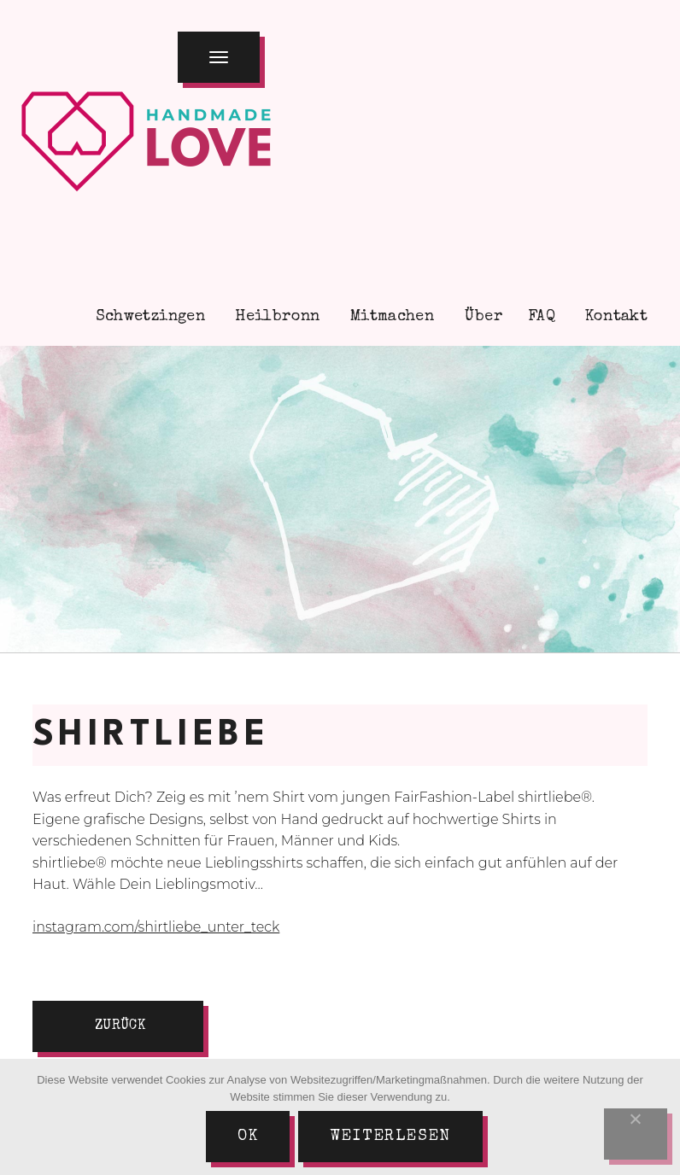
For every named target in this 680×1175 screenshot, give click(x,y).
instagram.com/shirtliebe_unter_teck (155, 927)
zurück (120, 1026)
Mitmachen (390, 316)
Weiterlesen (390, 1136)
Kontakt (614, 316)
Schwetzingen (148, 316)
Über (481, 316)
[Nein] (635, 1134)
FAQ (541, 316)
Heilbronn (275, 316)
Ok (248, 1136)
